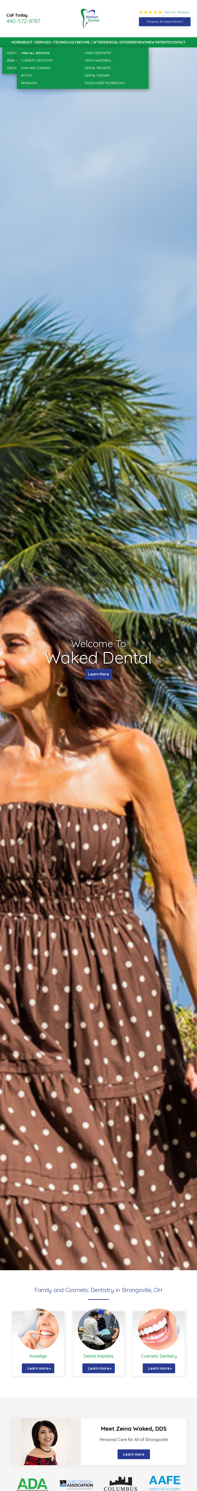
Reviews (139, 42)
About (26, 42)
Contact (178, 42)
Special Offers (118, 42)
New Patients (158, 42)
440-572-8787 (23, 21)
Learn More (98, 674)
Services (43, 42)
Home (16, 42)
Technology (65, 42)
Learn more (38, 1368)
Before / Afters (91, 42)
